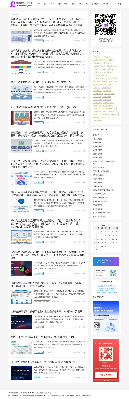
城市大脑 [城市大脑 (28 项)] (113, 81)
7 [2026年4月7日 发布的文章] (97, 235)
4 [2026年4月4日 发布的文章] (112, 231)
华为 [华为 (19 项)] (96, 75)
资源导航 (105, 4)
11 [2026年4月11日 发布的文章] (113, 235)
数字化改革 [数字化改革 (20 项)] (98, 93)
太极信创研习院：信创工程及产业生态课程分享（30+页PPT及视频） (48, 311)
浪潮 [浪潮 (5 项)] (105, 111)
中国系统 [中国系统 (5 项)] (111, 60)
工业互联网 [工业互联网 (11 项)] (106, 87)
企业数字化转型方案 (100, 201)
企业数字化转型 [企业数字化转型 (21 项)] (99, 69)
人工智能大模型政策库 (101, 171)
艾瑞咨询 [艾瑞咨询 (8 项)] (105, 114)
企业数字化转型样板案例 (42, 301)
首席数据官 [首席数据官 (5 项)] (97, 120)
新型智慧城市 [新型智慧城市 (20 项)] (98, 105)
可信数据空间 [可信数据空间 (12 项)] (98, 78)
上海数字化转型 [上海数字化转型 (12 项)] (99, 60)
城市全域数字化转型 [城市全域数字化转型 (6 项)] (100, 81)
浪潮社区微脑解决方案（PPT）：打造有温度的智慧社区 (41, 82)
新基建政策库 (97, 182)
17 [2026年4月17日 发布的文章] (109, 239)
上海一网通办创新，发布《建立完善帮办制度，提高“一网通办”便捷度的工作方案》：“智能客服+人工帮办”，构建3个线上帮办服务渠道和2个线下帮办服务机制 (48, 163)
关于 (87, 4)
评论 (84, 41)
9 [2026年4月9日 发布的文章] (105, 235)
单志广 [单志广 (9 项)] (104, 75)
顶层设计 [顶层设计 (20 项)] (105, 117)
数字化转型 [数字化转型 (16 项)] (109, 93)
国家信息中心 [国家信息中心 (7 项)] (111, 78)
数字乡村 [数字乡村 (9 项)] (107, 90)
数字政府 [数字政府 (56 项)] (107, 96)
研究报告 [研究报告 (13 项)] (113, 111)
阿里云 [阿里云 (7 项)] (96, 117)
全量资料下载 (97, 135)
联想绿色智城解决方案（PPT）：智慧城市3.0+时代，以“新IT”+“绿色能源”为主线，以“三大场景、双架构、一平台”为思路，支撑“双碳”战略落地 (48, 254)
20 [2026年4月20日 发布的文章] (94, 242)
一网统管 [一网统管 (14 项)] (97, 57)
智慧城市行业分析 (17, 393)
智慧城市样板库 (98, 179)
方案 (73, 4)
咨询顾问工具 (97, 205)
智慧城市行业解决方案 (101, 197)
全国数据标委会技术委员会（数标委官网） (34, 395)
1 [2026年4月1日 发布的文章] (101, 231)
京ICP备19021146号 (28, 393)
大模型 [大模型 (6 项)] (96, 87)
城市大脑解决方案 (99, 194)
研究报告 (37, 377)
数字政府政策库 (98, 167)
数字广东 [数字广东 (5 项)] (97, 96)
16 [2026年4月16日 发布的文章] (105, 239)
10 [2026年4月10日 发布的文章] (109, 235)
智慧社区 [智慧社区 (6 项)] (97, 111)
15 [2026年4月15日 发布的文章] (102, 239)
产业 (80, 4)
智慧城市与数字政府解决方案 (103, 190)
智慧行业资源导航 (99, 216)
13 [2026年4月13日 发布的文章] (94, 239)
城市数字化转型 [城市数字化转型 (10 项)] (99, 84)
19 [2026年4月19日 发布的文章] (117, 239)
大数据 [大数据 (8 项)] (110, 84)
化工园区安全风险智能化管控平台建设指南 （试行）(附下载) (43, 107)
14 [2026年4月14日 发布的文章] (98, 239)
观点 (59, 4)
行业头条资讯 (97, 139)
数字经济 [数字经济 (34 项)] (97, 99)
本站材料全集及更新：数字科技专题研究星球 (78, 395)
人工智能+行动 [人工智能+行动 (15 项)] (99, 66)
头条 (39, 4)
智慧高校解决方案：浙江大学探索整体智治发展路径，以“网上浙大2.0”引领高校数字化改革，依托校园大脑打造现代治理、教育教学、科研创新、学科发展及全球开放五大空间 (48, 53)
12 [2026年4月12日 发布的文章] (117, 235)
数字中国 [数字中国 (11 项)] (97, 90)
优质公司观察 (97, 150)
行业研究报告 (97, 158)
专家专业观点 (97, 142)
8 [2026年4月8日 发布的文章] (101, 235)
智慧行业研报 (97, 154)
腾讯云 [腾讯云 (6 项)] (96, 114)
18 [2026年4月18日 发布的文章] (113, 239)
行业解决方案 (39, 41)
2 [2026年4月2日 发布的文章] (105, 231)
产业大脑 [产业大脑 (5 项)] (97, 63)
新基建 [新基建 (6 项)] (109, 105)
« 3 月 (95, 249)
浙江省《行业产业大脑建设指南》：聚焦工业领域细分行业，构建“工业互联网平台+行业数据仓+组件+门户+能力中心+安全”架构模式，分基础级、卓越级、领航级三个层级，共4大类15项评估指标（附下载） (48, 22)
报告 (52, 4)
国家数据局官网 (16, 395)
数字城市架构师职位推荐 (101, 212)
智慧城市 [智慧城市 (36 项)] (97, 108)
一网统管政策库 (98, 186)
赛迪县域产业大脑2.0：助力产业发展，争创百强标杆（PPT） (44, 336)
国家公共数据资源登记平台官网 (56, 395)
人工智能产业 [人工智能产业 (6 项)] (112, 66)
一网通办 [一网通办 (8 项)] (107, 57)
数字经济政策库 (98, 175)
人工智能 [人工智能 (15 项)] (107, 63)
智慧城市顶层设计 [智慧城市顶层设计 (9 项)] (109, 108)
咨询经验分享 (97, 209)
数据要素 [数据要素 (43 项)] (97, 102)
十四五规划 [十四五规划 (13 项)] (107, 72)
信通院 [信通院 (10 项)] (110, 69)
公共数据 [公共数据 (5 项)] (97, 72)
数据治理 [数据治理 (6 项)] (107, 99)
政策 (45, 4)
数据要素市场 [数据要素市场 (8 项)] (108, 102)
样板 (65, 4)
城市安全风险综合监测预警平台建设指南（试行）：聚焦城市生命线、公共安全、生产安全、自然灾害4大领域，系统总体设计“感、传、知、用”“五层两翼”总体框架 (46, 223)
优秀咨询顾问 (97, 146)
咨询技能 (95, 4)
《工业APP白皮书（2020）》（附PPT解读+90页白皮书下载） (44, 362)
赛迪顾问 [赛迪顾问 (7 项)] (114, 114)
